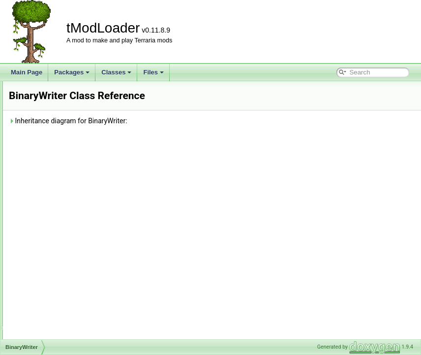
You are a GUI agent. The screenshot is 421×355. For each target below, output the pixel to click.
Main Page (26, 72)
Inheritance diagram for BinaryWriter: (191, 121)
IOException (48, 219)
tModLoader (24, 89)
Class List (37, 121)
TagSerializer (49, 251)
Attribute (43, 143)
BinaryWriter (48, 165)
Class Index (40, 284)
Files (153, 72)
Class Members (45, 306)
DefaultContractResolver (64, 176)
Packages (72, 72)
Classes (116, 72)
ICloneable (46, 197)
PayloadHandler (53, 241)
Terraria (42, 132)
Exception (45, 186)
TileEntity (44, 262)
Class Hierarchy (45, 295)
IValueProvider (51, 230)
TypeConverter (51, 273)
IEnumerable (49, 208)
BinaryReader (50, 154)
